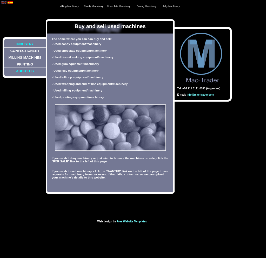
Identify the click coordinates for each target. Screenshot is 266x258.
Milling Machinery (69, 6)
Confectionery (25, 51)
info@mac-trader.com (200, 94)
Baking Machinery (146, 6)
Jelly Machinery (171, 6)
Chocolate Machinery (118, 6)
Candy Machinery (93, 6)
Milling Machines (25, 57)
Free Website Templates (132, 221)
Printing (25, 64)
